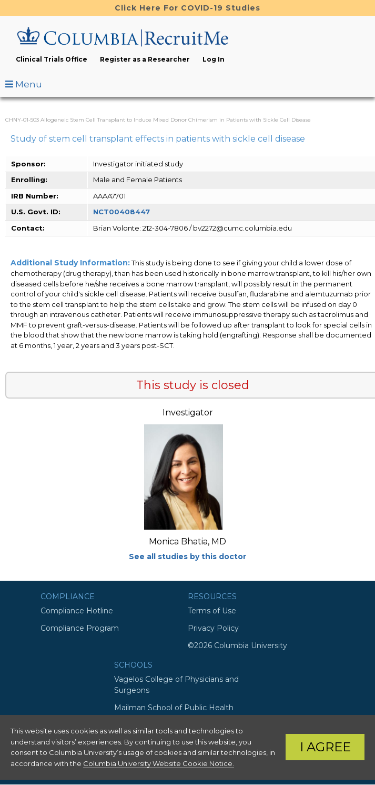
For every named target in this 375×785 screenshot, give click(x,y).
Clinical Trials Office (51, 59)
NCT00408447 (121, 211)
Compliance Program (79, 628)
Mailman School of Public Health (174, 707)
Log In (213, 59)
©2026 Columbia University (237, 645)
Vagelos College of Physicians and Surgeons (176, 684)
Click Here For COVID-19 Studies (187, 8)
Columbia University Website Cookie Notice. (158, 763)
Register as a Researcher (145, 59)
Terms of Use (212, 610)
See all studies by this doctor (187, 556)
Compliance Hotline (76, 610)
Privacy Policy (213, 628)
